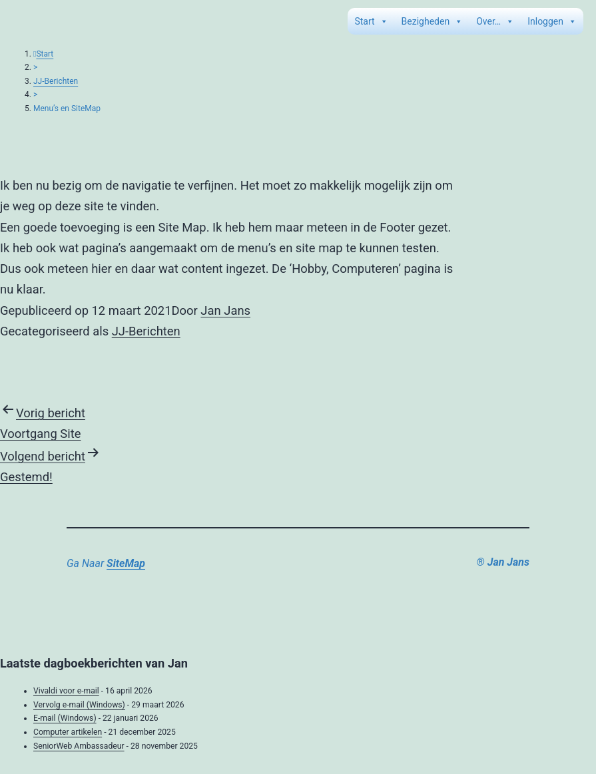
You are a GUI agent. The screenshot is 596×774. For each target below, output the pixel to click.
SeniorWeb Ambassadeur (79, 746)
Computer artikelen (67, 732)
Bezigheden (432, 21)
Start (371, 21)
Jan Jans (225, 310)
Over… (495, 21)
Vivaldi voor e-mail (66, 690)
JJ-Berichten (55, 81)
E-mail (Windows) (65, 718)
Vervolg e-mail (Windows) (79, 704)
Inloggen (552, 21)
